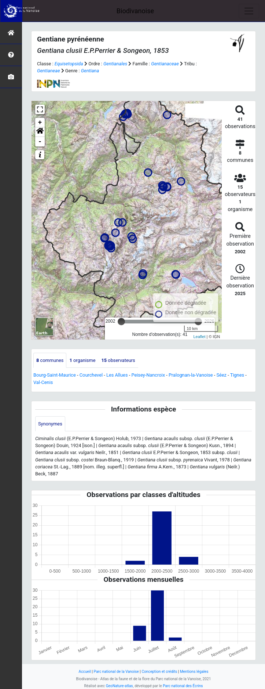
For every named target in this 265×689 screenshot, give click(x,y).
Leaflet (199, 336)
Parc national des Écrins (183, 685)
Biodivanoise (135, 11)
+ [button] (40, 122)
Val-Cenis (43, 382)
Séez (221, 375)
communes (49, 360)
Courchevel (91, 375)
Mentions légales (194, 671)
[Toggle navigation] (249, 11)
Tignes (237, 375)
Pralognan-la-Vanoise (191, 375)
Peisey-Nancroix (148, 375)
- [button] (40, 141)
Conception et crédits (159, 671)
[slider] (121, 321)
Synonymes (50, 424)
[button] (40, 132)
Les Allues (117, 375)
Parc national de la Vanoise (116, 671)
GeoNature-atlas (119, 685)
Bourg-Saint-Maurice (54, 375)
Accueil (85, 671)
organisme (82, 360)
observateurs (118, 360)
